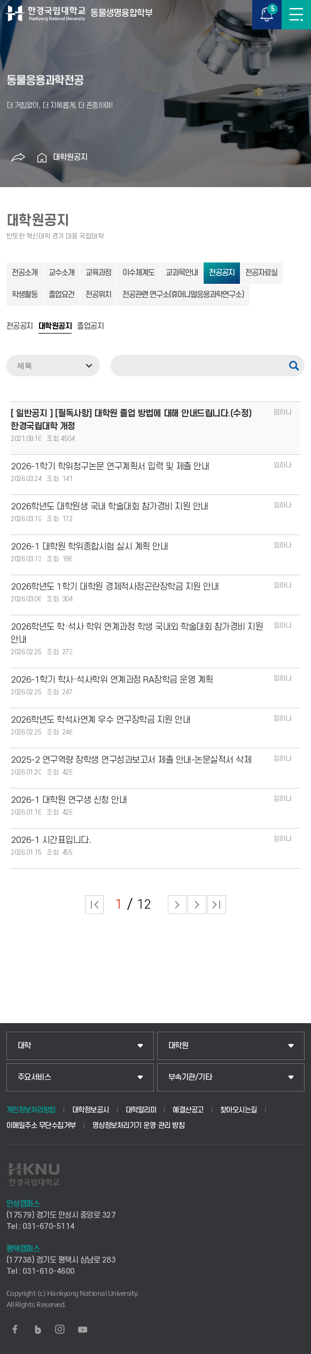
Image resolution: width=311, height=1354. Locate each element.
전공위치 (98, 294)
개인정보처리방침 (31, 1110)
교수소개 (61, 272)
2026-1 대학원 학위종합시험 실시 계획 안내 (89, 547)
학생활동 (24, 294)
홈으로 (42, 157)
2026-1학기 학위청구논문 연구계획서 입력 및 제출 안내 (110, 466)
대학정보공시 (90, 1110)
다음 (197, 904)
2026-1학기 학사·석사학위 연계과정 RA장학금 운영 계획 (112, 680)
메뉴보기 (296, 14)
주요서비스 (34, 1077)
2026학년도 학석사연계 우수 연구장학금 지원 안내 (100, 720)
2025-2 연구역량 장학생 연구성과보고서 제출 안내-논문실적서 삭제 (131, 760)
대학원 (178, 1045)
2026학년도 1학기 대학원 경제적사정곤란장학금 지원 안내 (115, 587)
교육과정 (98, 272)
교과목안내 (182, 272)
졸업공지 (90, 326)
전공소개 (24, 272)
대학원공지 (70, 157)
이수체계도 (138, 272)
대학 (24, 1045)
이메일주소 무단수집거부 (41, 1125)
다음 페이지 (177, 904)
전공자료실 (261, 272)
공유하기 (18, 157)
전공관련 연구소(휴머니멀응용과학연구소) (183, 294)
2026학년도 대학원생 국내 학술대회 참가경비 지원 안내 (109, 507)
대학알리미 (141, 1110)
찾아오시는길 (238, 1110)
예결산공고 (188, 1110)
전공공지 (222, 272)
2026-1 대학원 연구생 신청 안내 (69, 800)
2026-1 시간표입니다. (51, 840)
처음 (94, 904)
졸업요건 (61, 294)
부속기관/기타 (190, 1077)
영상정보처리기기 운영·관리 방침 (138, 1125)
